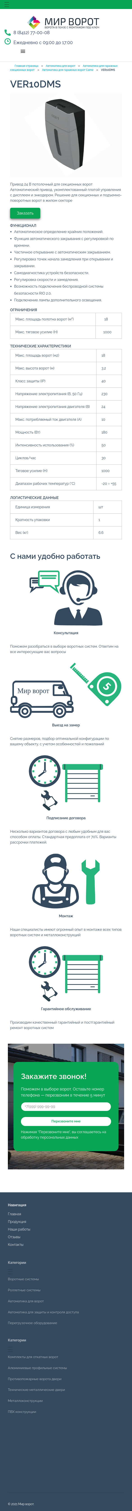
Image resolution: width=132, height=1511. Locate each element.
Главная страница (26, 65)
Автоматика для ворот (60, 65)
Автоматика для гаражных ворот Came (67, 70)
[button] (23, 51)
